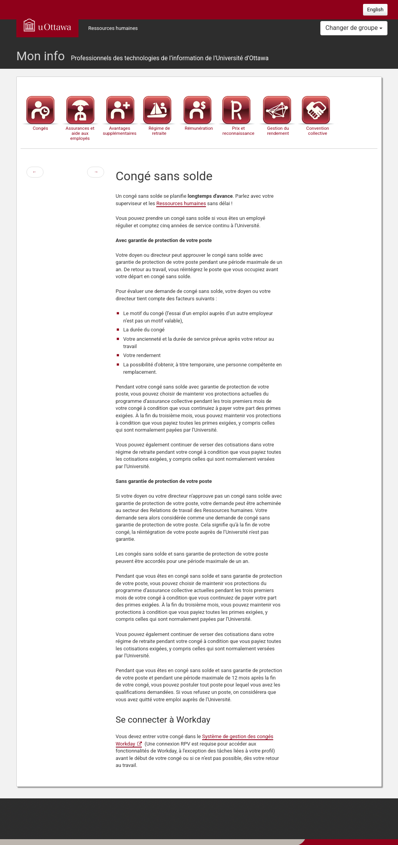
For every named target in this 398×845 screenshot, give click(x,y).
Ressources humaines (113, 28)
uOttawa (47, 25)
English (375, 9)
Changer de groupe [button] (353, 27)
